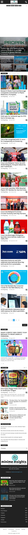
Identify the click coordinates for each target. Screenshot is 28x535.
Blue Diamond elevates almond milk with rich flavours (12, 430)
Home (10, 73)
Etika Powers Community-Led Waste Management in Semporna (21, 69)
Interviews (18, 529)
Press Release (4, 510)
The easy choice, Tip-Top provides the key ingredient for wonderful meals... (18, 401)
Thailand (2, 513)
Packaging (14, 73)
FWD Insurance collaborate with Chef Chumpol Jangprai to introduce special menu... (17, 416)
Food (20, 5)
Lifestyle (2, 519)
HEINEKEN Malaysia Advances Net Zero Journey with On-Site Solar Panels (6, 60)
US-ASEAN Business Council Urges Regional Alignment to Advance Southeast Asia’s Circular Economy (6, 68)
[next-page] (3, 363)
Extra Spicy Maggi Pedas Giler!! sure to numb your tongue (13, 389)
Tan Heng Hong (4, 54)
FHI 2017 (16, 5)
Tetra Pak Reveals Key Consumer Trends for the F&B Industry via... (12, 287)
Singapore (3, 517)
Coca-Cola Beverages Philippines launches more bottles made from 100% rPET (13, 237)
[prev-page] (1, 363)
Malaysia (3, 508)
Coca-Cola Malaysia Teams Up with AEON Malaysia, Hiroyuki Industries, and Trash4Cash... (13, 165)
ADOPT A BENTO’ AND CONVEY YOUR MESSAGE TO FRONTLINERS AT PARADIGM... (14, 334)
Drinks (12, 5)
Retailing (23, 529)
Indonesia (3, 515)
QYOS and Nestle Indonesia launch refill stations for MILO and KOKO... (13, 310)
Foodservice (14, 531)
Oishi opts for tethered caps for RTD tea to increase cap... (13, 117)
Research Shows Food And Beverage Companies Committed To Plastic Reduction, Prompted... (13, 93)
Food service (3, 522)
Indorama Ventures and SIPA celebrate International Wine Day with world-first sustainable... (12, 262)
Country (8, 5)
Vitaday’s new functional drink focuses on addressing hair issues (18, 408)
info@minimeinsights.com (16, 472)
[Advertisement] (14, 22)
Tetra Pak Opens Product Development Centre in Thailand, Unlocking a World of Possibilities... (21, 60)
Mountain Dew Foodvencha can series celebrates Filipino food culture (13, 427)
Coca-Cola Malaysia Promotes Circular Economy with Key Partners (13, 213)
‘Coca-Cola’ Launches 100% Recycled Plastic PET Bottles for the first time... (14, 189)
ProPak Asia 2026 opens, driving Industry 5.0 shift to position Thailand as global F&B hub (12, 50)
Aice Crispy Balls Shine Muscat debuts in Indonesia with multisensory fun (13, 440)
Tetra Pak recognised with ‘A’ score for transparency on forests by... (13, 140)
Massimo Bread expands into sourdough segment (11, 437)
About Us (5, 529)
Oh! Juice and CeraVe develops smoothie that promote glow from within (14, 434)
